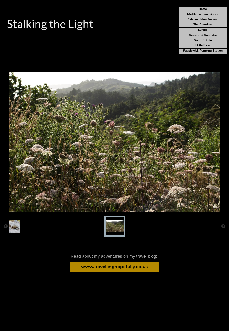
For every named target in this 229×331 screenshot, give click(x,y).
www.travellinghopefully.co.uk (114, 266)
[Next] (223, 226)
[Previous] (5, 226)
